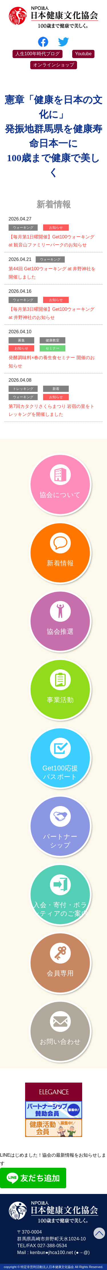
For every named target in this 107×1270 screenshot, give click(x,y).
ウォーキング (23, 228)
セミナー (52, 348)
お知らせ (56, 228)
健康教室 (52, 340)
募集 (21, 340)
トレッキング (23, 389)
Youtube (83, 53)
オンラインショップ (53, 64)
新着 (56, 389)
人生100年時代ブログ (37, 53)
